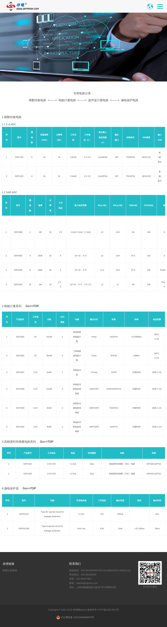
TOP (36, 306)
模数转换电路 (37, 100)
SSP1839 (20, 389)
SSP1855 (20, 337)
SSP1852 (20, 356)
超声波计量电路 (98, 100)
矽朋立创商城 (10, 570)
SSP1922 (27, 464)
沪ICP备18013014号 (108, 609)
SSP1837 (20, 372)
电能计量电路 (67, 100)
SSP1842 (20, 427)
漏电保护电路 (129, 100)
